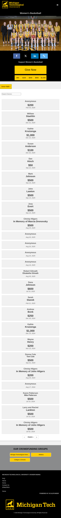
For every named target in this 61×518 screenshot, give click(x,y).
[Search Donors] (11, 94)
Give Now (30, 69)
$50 (17, 78)
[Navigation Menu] (57, 5)
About (4, 481)
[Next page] (36, 437)
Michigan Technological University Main (20, 454)
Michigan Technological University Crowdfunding (21, 474)
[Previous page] (24, 437)
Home (4, 483)
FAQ (3, 478)
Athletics (41, 454)
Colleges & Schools (20, 460)
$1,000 (43, 78)
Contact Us (5, 485)
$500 (37, 78)
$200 (30, 78)
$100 (24, 78)
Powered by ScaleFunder (49, 493)
